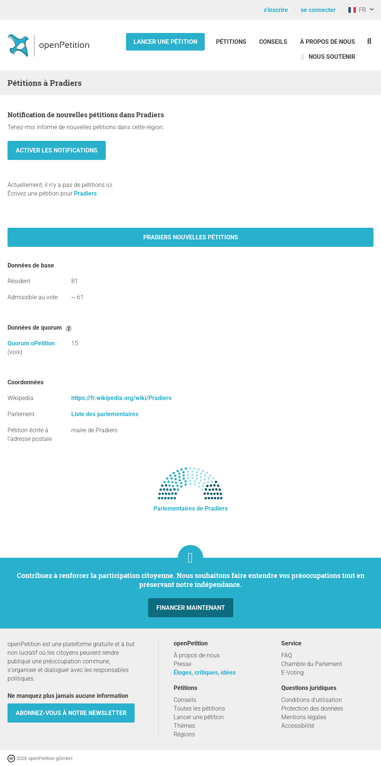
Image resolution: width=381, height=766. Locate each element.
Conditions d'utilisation (311, 699)
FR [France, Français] (357, 9)
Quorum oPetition (31, 343)
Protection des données (312, 708)
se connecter (318, 9)
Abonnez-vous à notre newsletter (71, 713)
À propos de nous (327, 41)
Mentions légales (303, 717)
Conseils (273, 41)
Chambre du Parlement (311, 663)
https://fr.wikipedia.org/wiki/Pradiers (121, 398)
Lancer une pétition (165, 41)
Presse (182, 663)
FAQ (286, 655)
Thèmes (184, 725)
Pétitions (232, 41)
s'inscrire (276, 9)
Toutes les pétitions (199, 708)
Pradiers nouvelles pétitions (190, 237)
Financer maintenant (190, 607)
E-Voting (292, 672)
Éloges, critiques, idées (205, 672)
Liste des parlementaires (104, 414)
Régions (184, 734)
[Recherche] (369, 41)
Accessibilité (297, 725)
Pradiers (85, 193)
